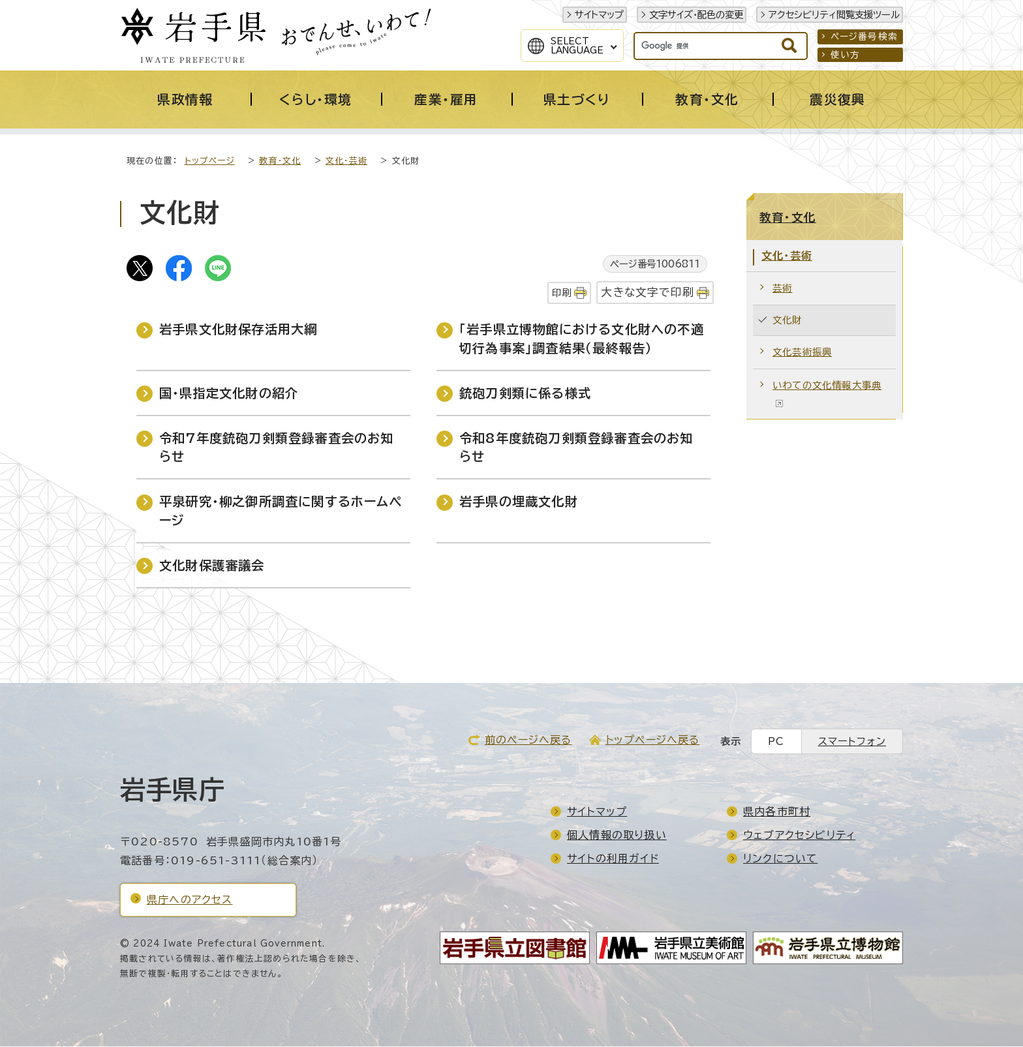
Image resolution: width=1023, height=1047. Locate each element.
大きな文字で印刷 (647, 292)
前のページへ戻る (528, 740)
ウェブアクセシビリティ (799, 835)
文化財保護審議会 (212, 566)
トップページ (210, 161)
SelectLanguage (577, 46)
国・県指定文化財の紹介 (228, 393)
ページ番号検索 (864, 36)
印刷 (562, 293)
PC (776, 742)
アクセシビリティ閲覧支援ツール (834, 15)
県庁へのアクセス (190, 900)
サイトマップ (599, 15)
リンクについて (780, 859)
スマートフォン (852, 742)
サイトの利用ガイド (613, 859)
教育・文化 (280, 161)
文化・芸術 (346, 161)
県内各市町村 (776, 812)
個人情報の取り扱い (617, 835)
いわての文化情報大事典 (826, 394)
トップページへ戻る (652, 740)
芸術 (782, 289)
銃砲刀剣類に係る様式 (525, 393)
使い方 (846, 54)
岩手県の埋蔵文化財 (518, 502)
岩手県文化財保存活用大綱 (238, 330)
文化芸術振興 (802, 352)
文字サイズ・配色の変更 (696, 15)
